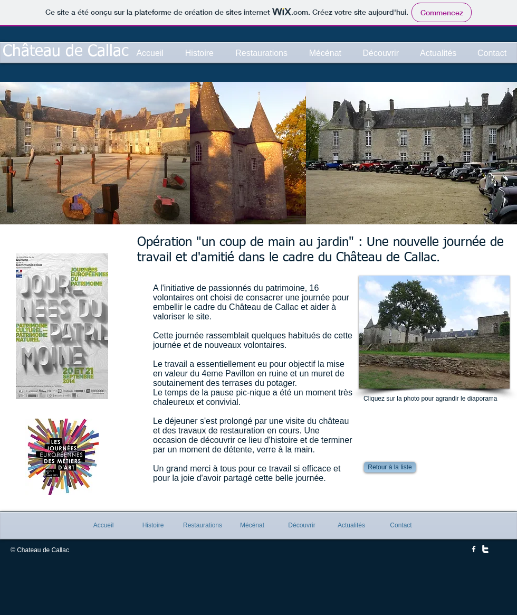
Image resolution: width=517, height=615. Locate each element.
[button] (434, 332)
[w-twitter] (485, 549)
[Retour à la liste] (390, 467)
